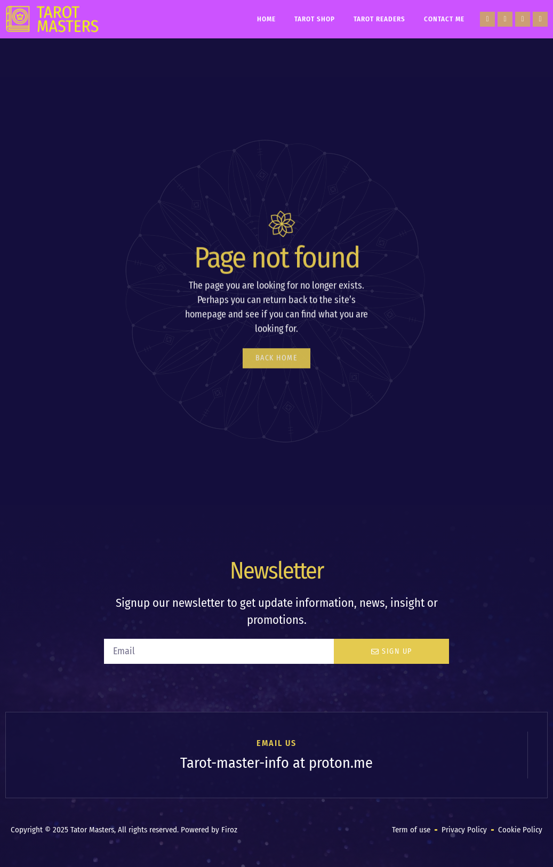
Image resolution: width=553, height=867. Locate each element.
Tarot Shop (314, 19)
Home (266, 19)
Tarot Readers (379, 19)
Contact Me (444, 19)
